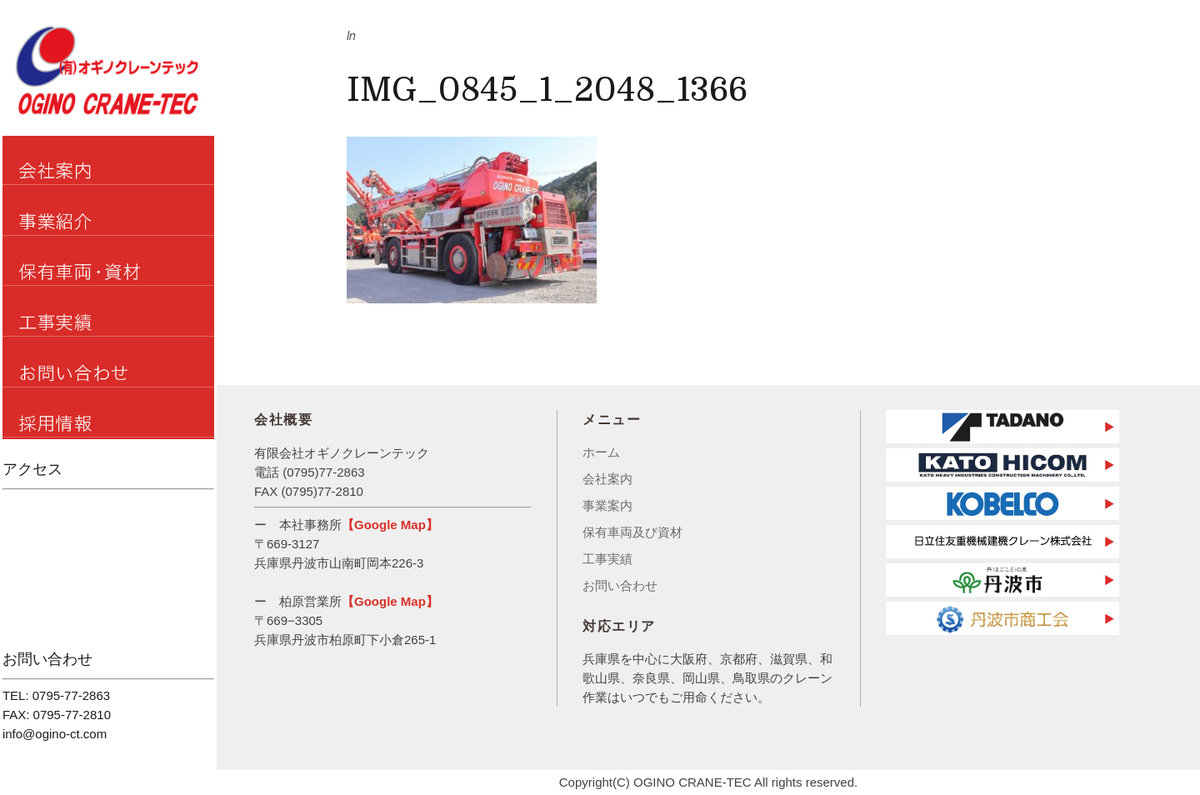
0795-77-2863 (71, 695)
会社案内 (607, 479)
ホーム (601, 452)
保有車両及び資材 (632, 532)
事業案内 (607, 505)
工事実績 (607, 559)
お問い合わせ (620, 585)
